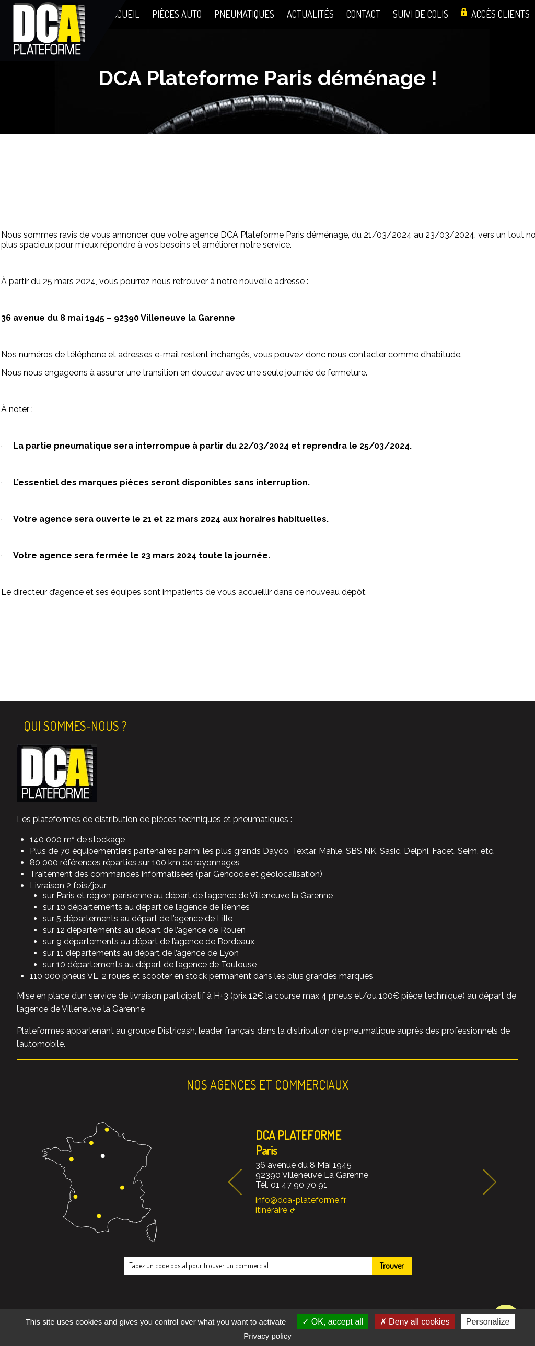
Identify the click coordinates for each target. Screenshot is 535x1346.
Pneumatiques (244, 14)
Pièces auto (177, 14)
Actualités (310, 14)
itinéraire (271, 1210)
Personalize (488, 1321)
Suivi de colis (420, 14)
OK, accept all (332, 1321)
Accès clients (500, 14)
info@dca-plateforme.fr (300, 1200)
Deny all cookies (415, 1321)
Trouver (392, 1265)
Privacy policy (267, 1335)
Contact (363, 14)
